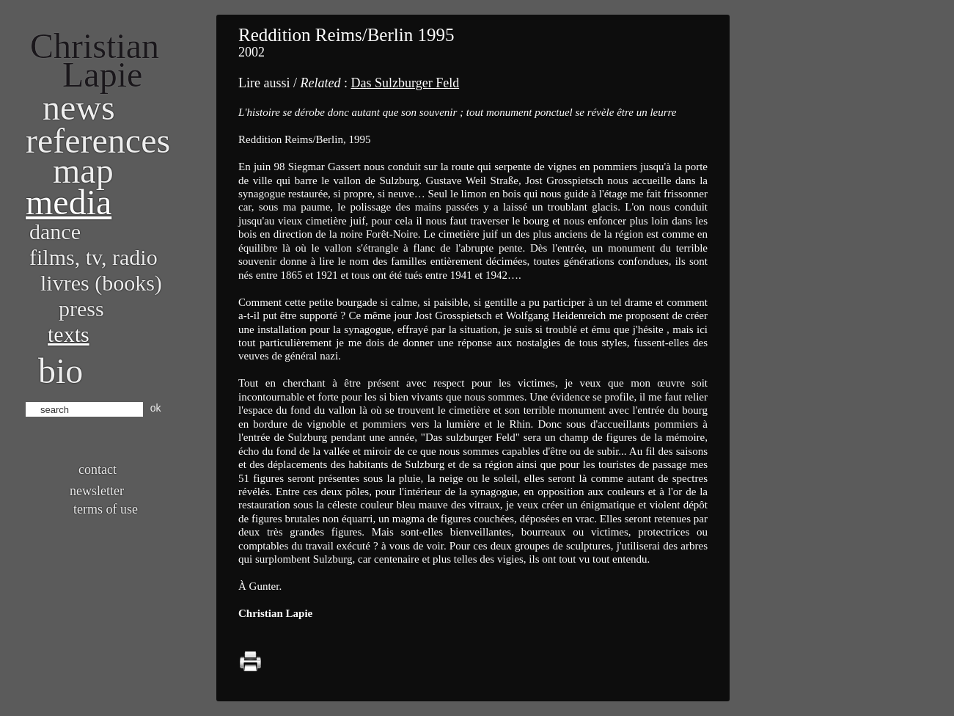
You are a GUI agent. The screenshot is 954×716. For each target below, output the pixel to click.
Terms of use (105, 509)
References (98, 140)
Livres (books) (101, 283)
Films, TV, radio (93, 257)
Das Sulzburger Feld (405, 83)
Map (83, 170)
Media (68, 202)
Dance (55, 231)
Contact (97, 469)
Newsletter (97, 490)
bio (60, 370)
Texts (68, 334)
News (79, 107)
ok (155, 408)
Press (81, 308)
